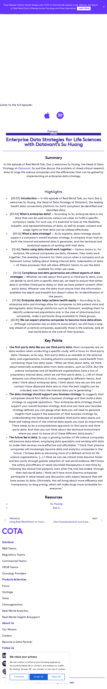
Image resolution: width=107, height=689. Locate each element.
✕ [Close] (104, 7)
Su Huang (56, 504)
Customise (19, 677)
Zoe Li (56, 508)
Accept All (57, 677)
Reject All (38, 677)
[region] (38, 668)
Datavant (24, 168)
